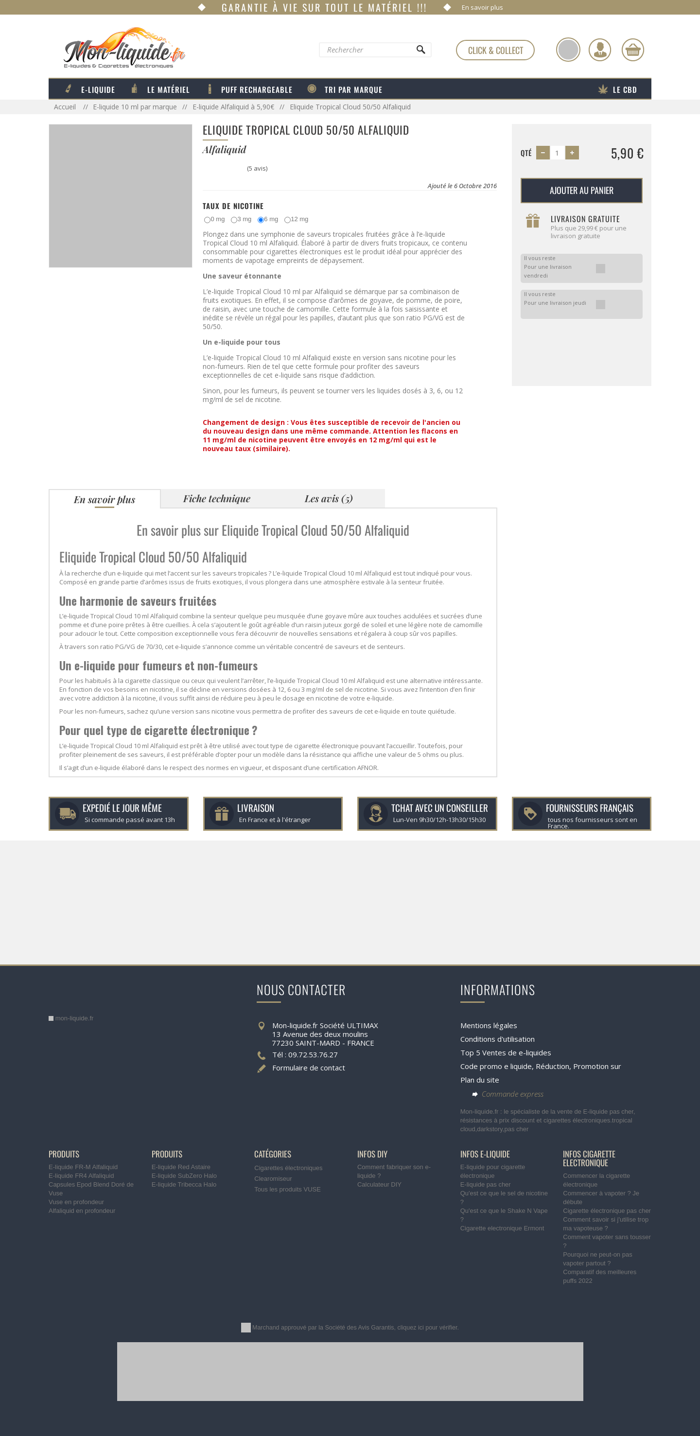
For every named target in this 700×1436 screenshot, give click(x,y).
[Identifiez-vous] (600, 49)
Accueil (66, 106)
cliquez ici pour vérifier (427, 1327)
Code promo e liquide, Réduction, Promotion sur (540, 1066)
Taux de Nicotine (233, 205)
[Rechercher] (420, 52)
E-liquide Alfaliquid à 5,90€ (233, 106)
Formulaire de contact (308, 1067)
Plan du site (479, 1080)
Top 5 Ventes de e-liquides (505, 1052)
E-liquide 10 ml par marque (135, 106)
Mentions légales (488, 1025)
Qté (526, 152)
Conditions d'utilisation (497, 1039)
